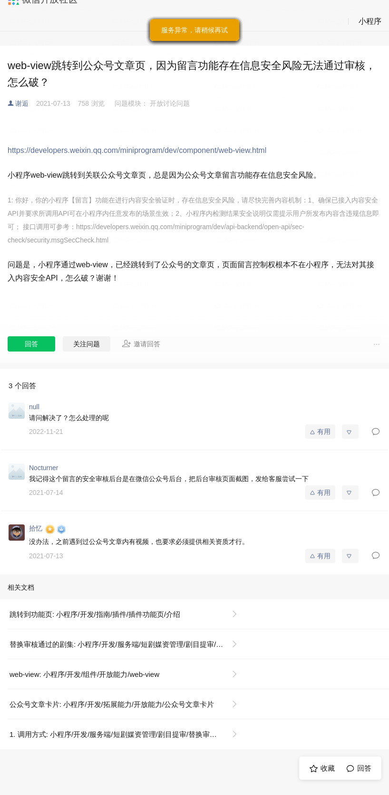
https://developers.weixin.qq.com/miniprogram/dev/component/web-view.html (137, 150)
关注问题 (86, 344)
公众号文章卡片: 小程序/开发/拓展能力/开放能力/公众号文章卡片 (112, 704)
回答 (31, 344)
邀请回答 (141, 343)
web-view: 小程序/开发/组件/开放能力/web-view (84, 674)
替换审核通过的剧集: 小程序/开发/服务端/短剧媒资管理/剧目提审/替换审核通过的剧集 (127, 644)
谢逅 (22, 103)
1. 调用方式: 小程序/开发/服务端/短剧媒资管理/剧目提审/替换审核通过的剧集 (127, 734)
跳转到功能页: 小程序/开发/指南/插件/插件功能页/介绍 (95, 614)
